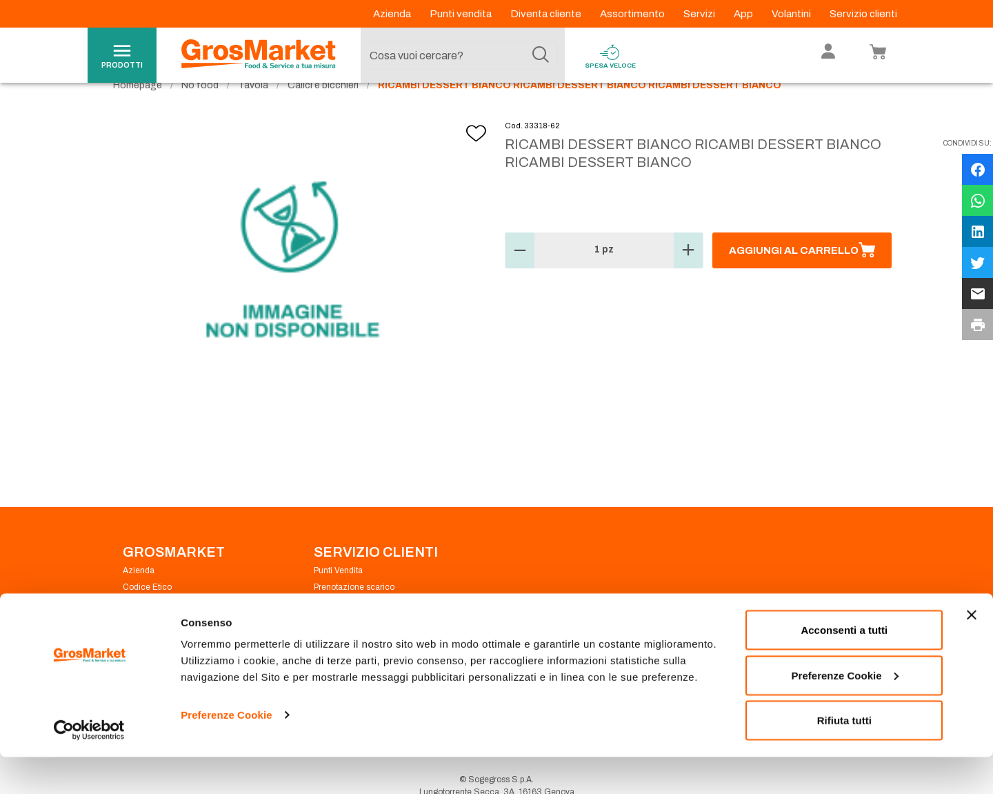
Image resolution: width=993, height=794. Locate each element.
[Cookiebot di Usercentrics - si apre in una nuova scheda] (89, 767)
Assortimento (633, 13)
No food (200, 111)
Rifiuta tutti (844, 757)
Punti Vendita (338, 596)
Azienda (393, 13)
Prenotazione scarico (354, 612)
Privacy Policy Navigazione (174, 629)
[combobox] (459, 55)
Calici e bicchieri (323, 111)
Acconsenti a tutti (844, 667)
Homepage (137, 111)
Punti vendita (462, 13)
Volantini (792, 13)
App (744, 13)
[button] (519, 276)
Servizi (700, 13)
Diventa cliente (546, 13)
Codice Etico (147, 612)
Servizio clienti (863, 13)
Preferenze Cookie (226, 751)
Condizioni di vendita (354, 629)
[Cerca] (540, 55)
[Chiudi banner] (971, 652)
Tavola (253, 111)
